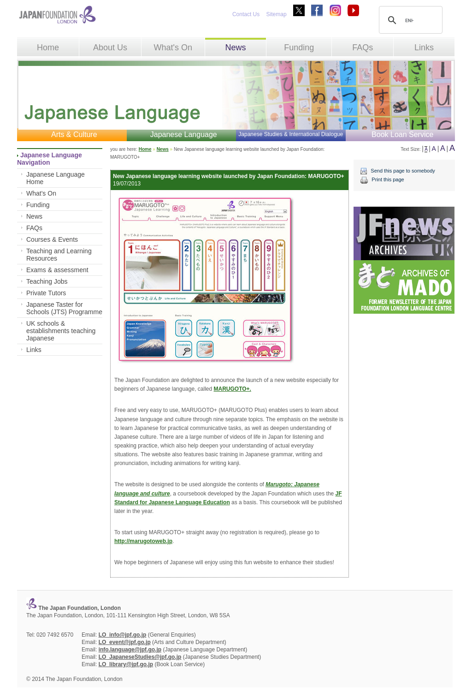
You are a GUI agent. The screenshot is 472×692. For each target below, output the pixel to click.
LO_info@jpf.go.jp (123, 635)
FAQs (362, 47)
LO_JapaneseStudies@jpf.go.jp (140, 657)
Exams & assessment (57, 270)
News (235, 47)
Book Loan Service (402, 134)
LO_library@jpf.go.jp (126, 664)
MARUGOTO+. (232, 389)
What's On (172, 47)
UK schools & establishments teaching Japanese (60, 331)
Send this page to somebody (403, 170)
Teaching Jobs (47, 281)
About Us (110, 47)
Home (48, 47)
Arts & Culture (74, 134)
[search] (409, 20)
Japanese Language (183, 134)
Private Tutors (46, 293)
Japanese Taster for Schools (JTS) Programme (64, 308)
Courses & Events (52, 239)
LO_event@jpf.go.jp (125, 642)
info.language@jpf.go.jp (130, 649)
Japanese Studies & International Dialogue (290, 134)
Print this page (388, 179)
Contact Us (246, 14)
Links (424, 47)
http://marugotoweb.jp (143, 541)
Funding (299, 47)
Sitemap (276, 14)
